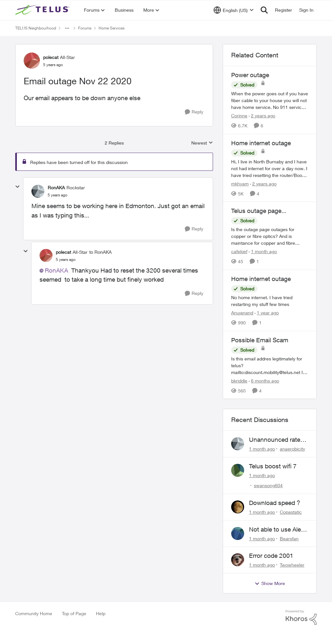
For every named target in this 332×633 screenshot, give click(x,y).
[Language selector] (233, 10)
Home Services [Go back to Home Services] (111, 28)
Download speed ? (274, 502)
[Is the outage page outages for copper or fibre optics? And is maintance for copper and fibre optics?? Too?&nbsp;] (269, 236)
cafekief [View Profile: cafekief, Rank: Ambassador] (239, 251)
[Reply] (194, 112)
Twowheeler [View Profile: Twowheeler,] (292, 565)
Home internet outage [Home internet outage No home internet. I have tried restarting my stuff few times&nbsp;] (261, 278)
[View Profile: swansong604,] (237, 470)
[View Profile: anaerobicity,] (237, 443)
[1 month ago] (263, 251)
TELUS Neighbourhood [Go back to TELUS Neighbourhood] (35, 28)
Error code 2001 (271, 555)
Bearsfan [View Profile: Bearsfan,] (289, 538)
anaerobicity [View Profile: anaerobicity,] (292, 448)
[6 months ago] (264, 380)
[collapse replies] (17, 187)
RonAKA (56, 270)
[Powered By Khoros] (301, 617)
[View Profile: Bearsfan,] (237, 533)
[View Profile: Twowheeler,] (237, 559)
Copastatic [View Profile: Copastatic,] (291, 512)
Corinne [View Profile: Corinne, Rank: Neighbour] (239, 115)
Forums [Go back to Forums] (84, 28)
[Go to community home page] (43, 10)
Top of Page (74, 613)
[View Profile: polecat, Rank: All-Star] (32, 61)
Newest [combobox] (202, 143)
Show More (270, 583)
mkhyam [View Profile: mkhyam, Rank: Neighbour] (240, 183)
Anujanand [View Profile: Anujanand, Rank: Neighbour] (242, 312)
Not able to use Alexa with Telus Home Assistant (278, 529)
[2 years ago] (262, 115)
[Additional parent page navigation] (67, 28)
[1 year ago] (267, 312)
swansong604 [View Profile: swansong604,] (268, 485)
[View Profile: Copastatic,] (237, 506)
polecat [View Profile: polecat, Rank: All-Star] (50, 57)
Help (100, 613)
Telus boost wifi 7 (273, 466)
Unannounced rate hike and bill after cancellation (274, 440)
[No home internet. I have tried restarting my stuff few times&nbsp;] (269, 301)
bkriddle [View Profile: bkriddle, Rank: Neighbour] (239, 380)
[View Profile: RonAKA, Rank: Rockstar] (37, 191)
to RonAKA (100, 252)
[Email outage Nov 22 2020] (57, 195)
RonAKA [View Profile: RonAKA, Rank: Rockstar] (56, 187)
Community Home (33, 613)
